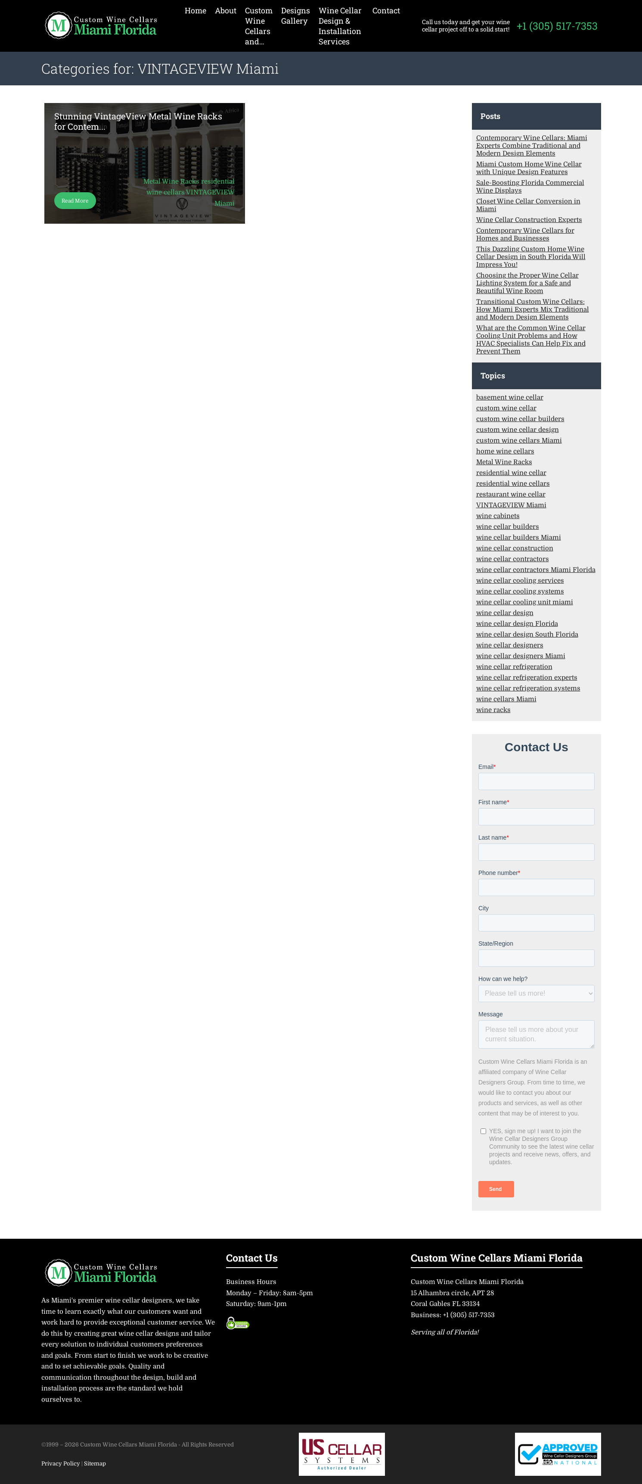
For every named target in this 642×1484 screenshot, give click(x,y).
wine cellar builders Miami (518, 537)
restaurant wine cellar (511, 494)
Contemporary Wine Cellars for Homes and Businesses (525, 234)
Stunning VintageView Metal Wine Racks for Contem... (138, 121)
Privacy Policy (61, 1463)
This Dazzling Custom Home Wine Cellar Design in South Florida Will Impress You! (531, 257)
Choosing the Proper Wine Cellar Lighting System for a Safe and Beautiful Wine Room (527, 283)
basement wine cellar (509, 397)
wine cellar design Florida (517, 624)
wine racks (493, 710)
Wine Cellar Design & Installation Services (340, 26)
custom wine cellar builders (520, 419)
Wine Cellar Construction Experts (529, 220)
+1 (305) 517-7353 (557, 26)
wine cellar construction (514, 548)
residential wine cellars (513, 483)
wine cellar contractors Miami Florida (535, 570)
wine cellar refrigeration (514, 667)
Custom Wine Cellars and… (259, 26)
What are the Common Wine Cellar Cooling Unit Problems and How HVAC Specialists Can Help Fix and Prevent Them (531, 339)
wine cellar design (504, 613)
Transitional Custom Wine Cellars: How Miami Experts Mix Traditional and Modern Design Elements (532, 309)
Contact (386, 10)
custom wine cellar (506, 408)
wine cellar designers (509, 645)
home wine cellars (505, 451)
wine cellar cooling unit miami (524, 602)
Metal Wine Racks (504, 462)
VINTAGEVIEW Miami (511, 505)
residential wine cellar (511, 473)
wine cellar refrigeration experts (526, 677)
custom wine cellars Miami (519, 440)
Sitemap (95, 1463)
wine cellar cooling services (520, 580)
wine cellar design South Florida (527, 634)
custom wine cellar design (517, 430)
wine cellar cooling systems (520, 591)
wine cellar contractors (512, 559)
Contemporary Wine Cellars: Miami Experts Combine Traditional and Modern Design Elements (531, 145)
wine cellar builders (507, 527)
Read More (75, 201)
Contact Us (252, 1257)
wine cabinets (498, 516)
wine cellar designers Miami (520, 656)
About (225, 10)
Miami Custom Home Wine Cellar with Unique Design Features (529, 168)
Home (195, 10)
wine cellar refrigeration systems (528, 688)
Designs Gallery (295, 15)
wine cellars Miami (506, 699)
